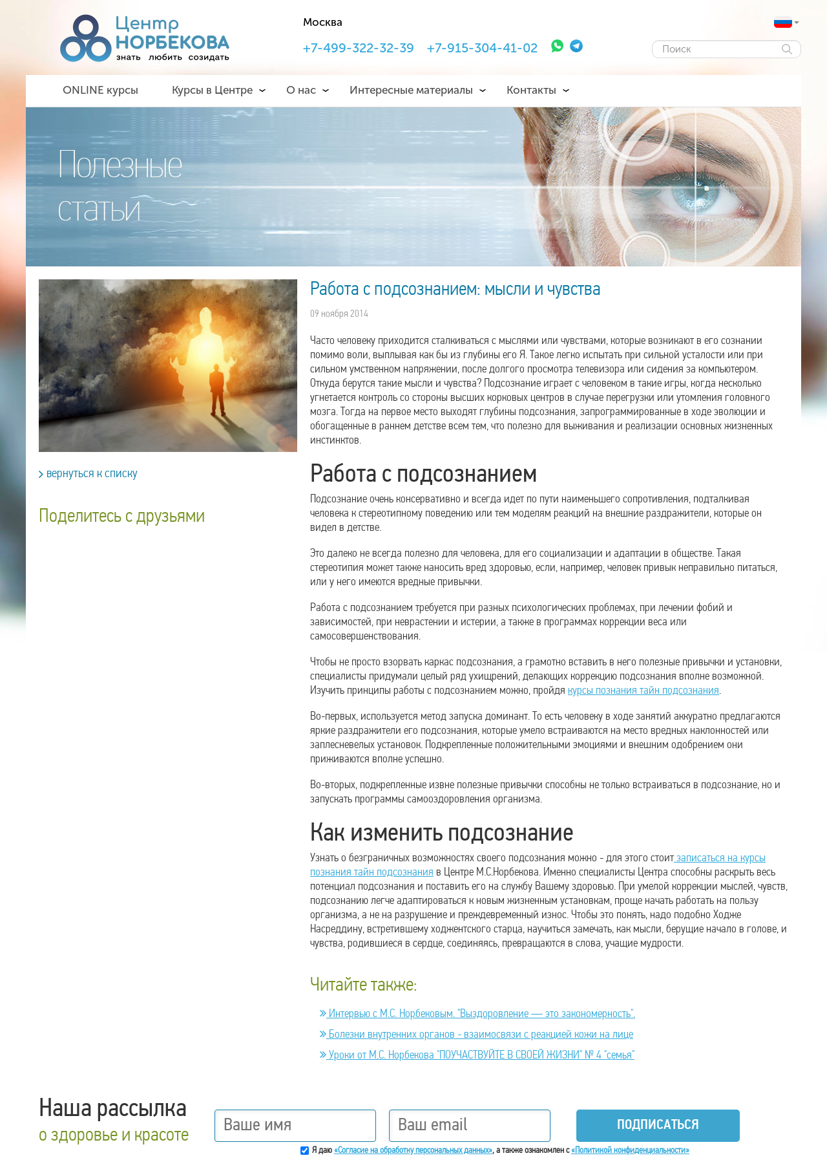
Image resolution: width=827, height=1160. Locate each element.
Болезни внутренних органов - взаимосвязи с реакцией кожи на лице (476, 1035)
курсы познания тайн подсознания (643, 691)
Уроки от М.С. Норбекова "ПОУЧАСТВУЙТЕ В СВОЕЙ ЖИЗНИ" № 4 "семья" (477, 1055)
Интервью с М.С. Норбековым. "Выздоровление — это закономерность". (477, 1014)
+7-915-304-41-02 (482, 48)
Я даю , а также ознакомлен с (500, 1150)
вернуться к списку (88, 473)
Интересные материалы (411, 89)
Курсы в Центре (212, 89)
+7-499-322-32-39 (358, 48)
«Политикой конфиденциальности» (630, 1150)
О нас (301, 89)
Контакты (531, 89)
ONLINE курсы (100, 89)
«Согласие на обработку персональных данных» (413, 1150)
